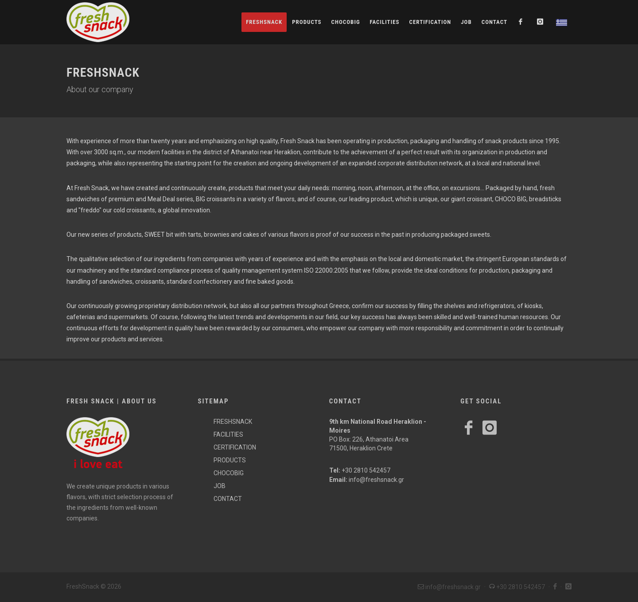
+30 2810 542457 (366, 470)
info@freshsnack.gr (376, 479)
